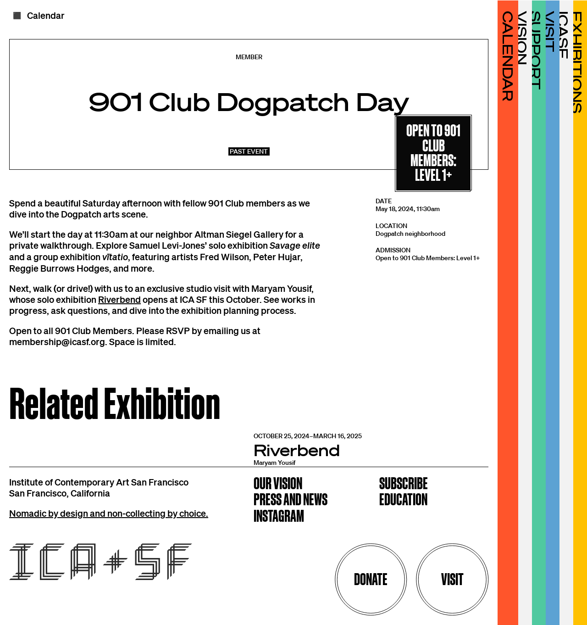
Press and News (290, 500)
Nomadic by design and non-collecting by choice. (108, 513)
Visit (452, 579)
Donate (371, 579)
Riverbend (119, 299)
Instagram (279, 517)
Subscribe (403, 484)
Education (403, 500)
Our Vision (278, 484)
